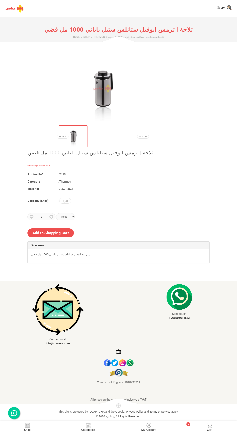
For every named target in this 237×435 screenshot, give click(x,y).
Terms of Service (160, 411)
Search (224, 7)
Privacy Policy (135, 411)
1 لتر (65, 200)
